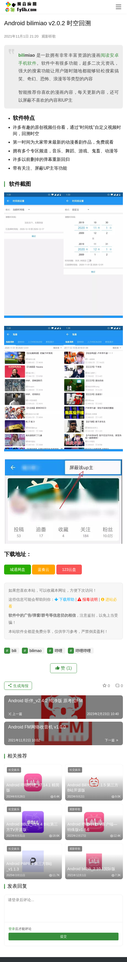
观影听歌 (49, 36)
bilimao (36, 650)
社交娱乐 (13, 769)
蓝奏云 (43, 569)
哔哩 (58, 650)
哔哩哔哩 (83, 650)
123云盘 (69, 569)
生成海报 (18, 686)
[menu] (118, 7)
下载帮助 (64, 599)
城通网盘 (17, 569)
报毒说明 (87, 599)
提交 (63, 936)
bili (21, 55)
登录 (11, 929)
